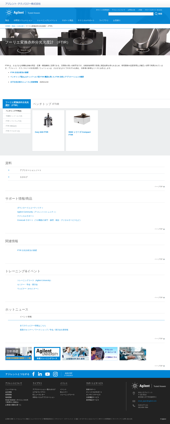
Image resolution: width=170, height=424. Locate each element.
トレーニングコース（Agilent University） (34, 280)
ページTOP (160, 187)
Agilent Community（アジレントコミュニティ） (37, 212)
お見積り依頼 (9, 419)
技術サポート (91, 389)
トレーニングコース (67, 395)
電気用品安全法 (48, 419)
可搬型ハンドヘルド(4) (14, 116)
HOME (7, 26)
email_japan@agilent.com (147, 401)
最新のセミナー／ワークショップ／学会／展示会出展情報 (44, 330)
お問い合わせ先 (127, 419)
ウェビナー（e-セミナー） (28, 289)
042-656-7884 (143, 407)
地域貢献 (8, 397)
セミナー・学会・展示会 (27, 284)
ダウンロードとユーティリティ (30, 208)
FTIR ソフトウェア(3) (13, 121)
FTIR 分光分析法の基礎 (27, 250)
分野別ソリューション (23, 20)
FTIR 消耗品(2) (11, 126)
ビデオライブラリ (39, 392)
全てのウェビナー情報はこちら (33, 326)
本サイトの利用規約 (102, 10)
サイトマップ (117, 419)
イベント (63, 389)
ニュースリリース (36, 419)
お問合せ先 (131, 10)
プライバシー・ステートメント (64, 419)
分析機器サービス (92, 397)
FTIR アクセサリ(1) (13, 131)
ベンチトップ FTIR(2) (13, 111)
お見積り (117, 20)
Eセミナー (64, 392)
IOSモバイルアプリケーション (44, 397)
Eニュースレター (39, 395)
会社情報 (8, 392)
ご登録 (140, 10)
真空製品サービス (92, 400)
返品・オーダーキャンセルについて (86, 419)
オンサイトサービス (93, 395)
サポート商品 (67, 20)
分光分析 (20, 26)
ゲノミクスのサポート (94, 392)
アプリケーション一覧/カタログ (44, 389)
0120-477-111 (143, 405)
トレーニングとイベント (47, 20)
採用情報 (8, 395)
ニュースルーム (10, 389)
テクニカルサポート (86, 20)
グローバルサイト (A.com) (153, 10)
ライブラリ (104, 20)
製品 (7, 20)
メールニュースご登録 (22, 419)
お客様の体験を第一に (13, 405)
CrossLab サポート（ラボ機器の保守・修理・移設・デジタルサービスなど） (49, 220)
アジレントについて (118, 10)
